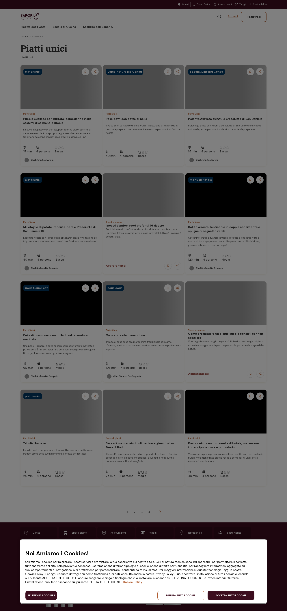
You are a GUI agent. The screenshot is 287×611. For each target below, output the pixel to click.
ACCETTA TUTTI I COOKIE (230, 595)
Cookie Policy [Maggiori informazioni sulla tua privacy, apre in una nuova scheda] (132, 582)
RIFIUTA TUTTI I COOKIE (180, 595)
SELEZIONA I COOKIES (41, 595)
